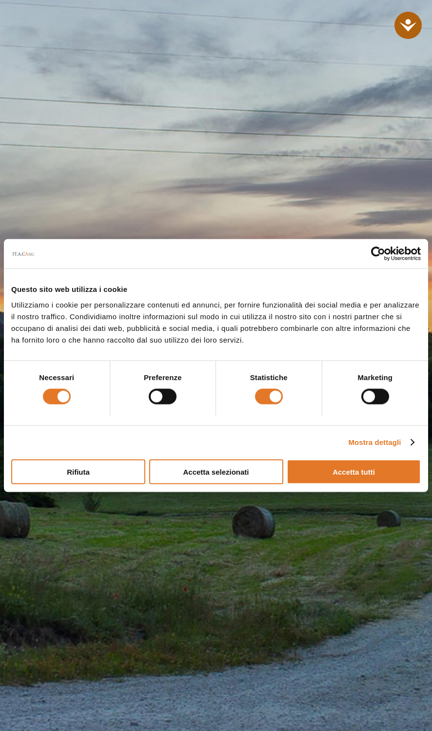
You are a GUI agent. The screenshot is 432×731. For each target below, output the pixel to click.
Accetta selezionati (216, 471)
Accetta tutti (354, 471)
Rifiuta (78, 471)
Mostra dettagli (374, 442)
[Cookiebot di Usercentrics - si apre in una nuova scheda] (378, 254)
